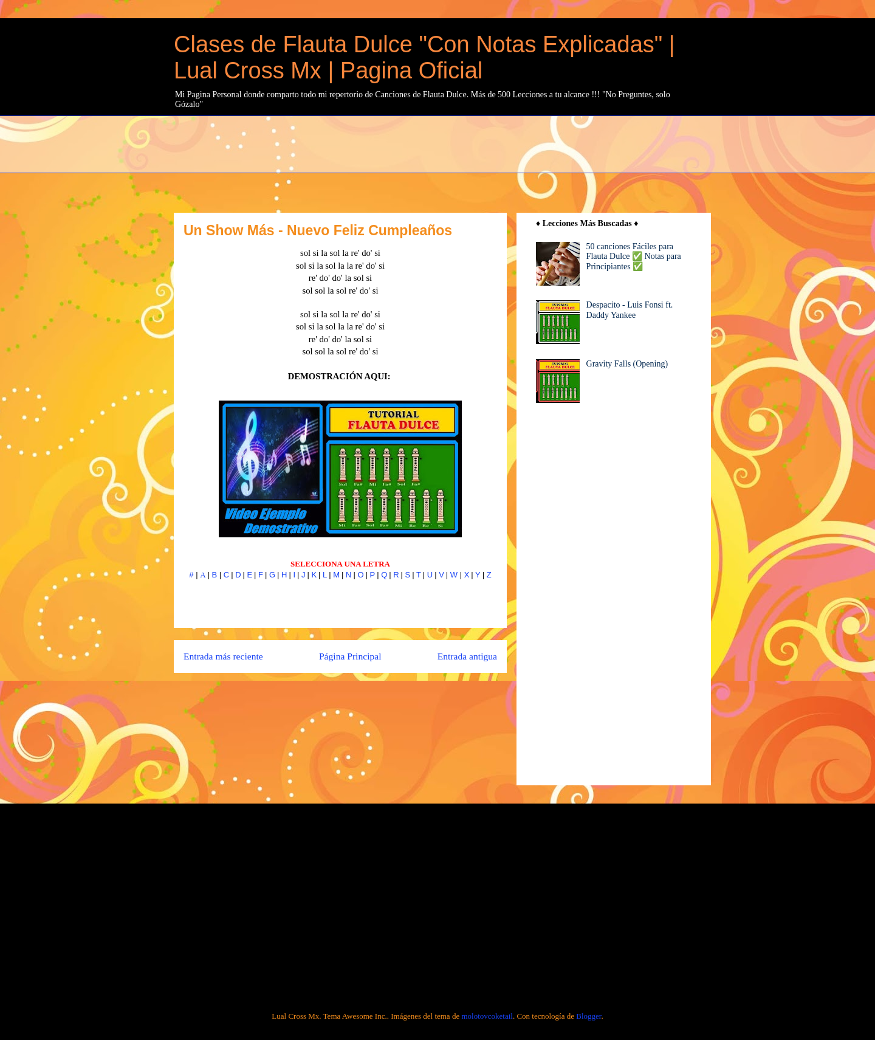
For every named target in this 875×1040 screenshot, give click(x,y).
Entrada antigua (467, 656)
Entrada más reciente (223, 656)
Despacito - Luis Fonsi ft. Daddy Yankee (629, 310)
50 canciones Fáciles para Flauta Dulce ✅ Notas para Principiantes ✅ (633, 257)
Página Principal (350, 656)
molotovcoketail (486, 1016)
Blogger (588, 1016)
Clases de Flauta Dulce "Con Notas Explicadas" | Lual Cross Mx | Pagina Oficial (424, 57)
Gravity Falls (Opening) (627, 363)
